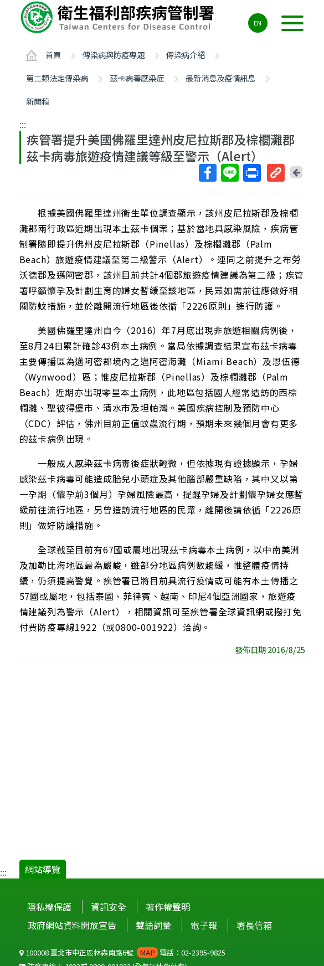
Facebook (207, 173)
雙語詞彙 (153, 925)
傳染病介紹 (185, 54)
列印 (251, 173)
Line (229, 173)
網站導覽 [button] (42, 869)
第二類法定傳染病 (57, 78)
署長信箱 (254, 925)
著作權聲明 (168, 906)
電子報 (204, 925)
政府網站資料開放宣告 (72, 925)
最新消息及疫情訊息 (220, 78)
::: (22, 124)
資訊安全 (108, 906)
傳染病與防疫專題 (114, 54)
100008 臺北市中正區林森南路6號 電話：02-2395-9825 (122, 952)
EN (257, 22)
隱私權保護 (49, 906)
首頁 (53, 54)
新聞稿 (37, 101)
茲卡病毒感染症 (137, 78)
